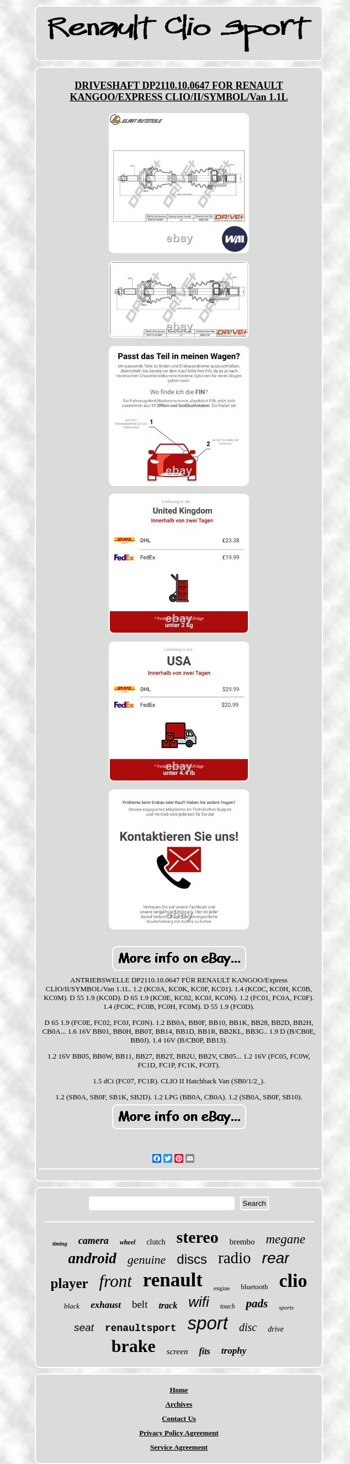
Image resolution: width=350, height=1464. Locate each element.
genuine (147, 1260)
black (71, 1306)
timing (59, 1244)
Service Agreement (179, 1447)
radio (234, 1258)
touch (227, 1306)
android (92, 1258)
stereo (198, 1237)
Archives (179, 1404)
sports (286, 1307)
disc (248, 1327)
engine (222, 1288)
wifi (198, 1302)
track (167, 1305)
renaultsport (141, 1328)
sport (208, 1323)
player (69, 1283)
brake (134, 1346)
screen (177, 1351)
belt (140, 1304)
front (115, 1281)
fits (204, 1351)
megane (285, 1239)
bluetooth (254, 1287)
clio (293, 1280)
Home (178, 1390)
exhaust (106, 1305)
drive (276, 1329)
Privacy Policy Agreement (178, 1433)
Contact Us (179, 1418)
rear (276, 1258)
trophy (233, 1350)
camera (93, 1240)
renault (173, 1280)
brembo (242, 1241)
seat (84, 1327)
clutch (155, 1242)
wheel (128, 1242)
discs (192, 1259)
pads (257, 1303)
